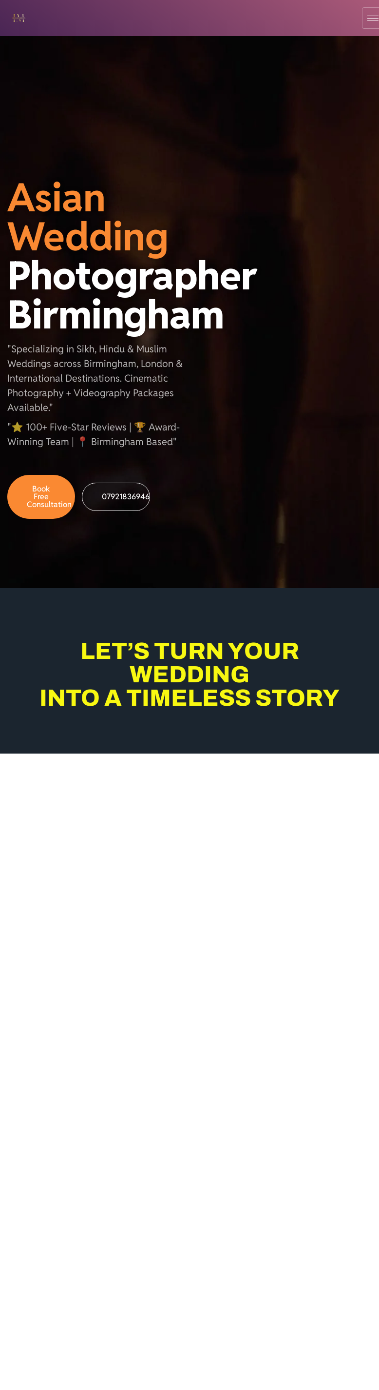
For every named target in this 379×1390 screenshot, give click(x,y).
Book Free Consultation (49, 497)
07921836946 (126, 496)
